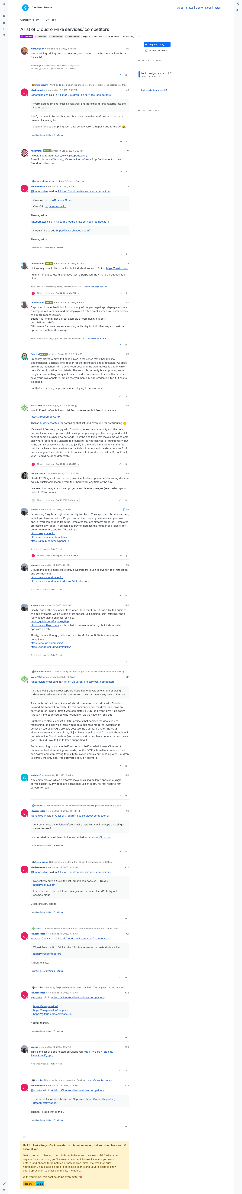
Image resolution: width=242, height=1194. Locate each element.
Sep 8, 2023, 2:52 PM (72, 150)
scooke (34, 509)
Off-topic (26, 36)
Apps (180, 7)
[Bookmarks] (4, 29)
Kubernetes (36, 150)
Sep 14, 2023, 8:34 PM (66, 1085)
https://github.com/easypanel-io (50, 540)
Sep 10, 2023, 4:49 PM (59, 605)
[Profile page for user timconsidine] (24, 265)
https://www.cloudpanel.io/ (47, 577)
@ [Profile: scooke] (36, 997)
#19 (127, 811)
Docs (208, 7)
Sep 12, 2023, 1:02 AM (64, 677)
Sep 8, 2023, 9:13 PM (73, 263)
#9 (127, 263)
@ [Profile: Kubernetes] (38, 221)
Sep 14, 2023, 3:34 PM (66, 933)
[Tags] (4, 16)
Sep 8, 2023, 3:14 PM (65, 186)
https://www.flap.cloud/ (45, 625)
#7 (127, 150)
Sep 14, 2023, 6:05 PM (59, 1047)
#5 (127, 48)
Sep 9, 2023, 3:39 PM (63, 405)
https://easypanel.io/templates (49, 537)
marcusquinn (37, 48)
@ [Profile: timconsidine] (39, 191)
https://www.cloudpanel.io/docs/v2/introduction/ (60, 581)
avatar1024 (36, 405)
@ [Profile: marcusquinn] (39, 94)
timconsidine (41, 181)
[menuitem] (238, 3)
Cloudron (39, 135)
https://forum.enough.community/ (51, 646)
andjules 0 (36, 775)
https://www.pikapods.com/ (70, 155)
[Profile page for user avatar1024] (24, 408)
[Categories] (4, 3)
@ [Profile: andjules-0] (38, 815)
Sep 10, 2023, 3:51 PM (59, 565)
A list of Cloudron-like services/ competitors (84, 94)
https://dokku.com (117, 268)
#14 (127, 509)
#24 (127, 1085)
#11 (127, 354)
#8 (127, 186)
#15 (127, 565)
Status (189, 7)
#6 (127, 90)
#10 (127, 302)
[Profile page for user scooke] (24, 512)
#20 (127, 867)
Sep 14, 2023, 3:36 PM (66, 992)
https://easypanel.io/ (43, 533)
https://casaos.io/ (55, 206)
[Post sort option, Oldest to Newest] (157, 50)
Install (217, 7)
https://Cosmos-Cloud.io (71, 181)
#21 (127, 933)
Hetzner (59, 135)
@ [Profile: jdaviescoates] (49, 423)
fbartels (35, 354)
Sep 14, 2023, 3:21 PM (66, 811)
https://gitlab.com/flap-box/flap (50, 621)
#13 (127, 473)
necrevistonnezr (39, 473)
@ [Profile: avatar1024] (38, 938)
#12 (127, 405)
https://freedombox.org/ (45, 416)
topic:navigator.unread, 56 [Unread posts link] (154, 90)
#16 (127, 605)
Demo (199, 7)
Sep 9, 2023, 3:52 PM (68, 473)
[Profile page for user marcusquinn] (24, 51)
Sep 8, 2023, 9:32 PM (68, 354)
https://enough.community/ (47, 643)
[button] (4, 1183)
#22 (127, 992)
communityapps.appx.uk (96, 287)
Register (28, 1183)
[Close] (125, 1145)
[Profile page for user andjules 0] (24, 777)
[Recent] (4, 10)
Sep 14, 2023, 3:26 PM (66, 867)
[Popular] (4, 22)
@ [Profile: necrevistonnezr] (41, 681)
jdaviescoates (38, 90)
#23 (127, 1047)
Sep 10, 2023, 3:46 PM (59, 509)
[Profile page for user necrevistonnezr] (24, 475)
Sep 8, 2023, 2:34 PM (65, 48)
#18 (127, 775)
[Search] (4, 35)
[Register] (238, 10)
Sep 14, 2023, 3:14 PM (62, 775)
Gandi (51, 135)
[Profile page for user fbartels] (24, 356)
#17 (127, 677)
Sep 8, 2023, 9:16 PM (73, 302)
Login (40, 1183)
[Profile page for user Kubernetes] (24, 153)
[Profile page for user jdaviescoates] (24, 92)
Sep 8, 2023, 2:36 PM (66, 90)
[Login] (238, 3)
